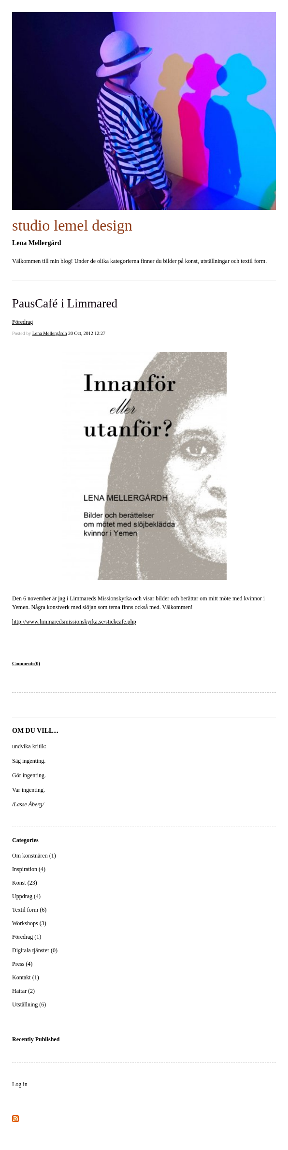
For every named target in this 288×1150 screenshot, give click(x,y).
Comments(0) (26, 663)
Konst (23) (24, 882)
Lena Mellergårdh (49, 333)
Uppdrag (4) (26, 896)
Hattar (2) (23, 991)
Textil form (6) (29, 909)
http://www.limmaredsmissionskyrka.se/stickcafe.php (74, 621)
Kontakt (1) (25, 977)
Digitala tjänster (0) (35, 950)
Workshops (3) (29, 923)
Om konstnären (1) (34, 855)
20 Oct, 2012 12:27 (86, 333)
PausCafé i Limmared (64, 303)
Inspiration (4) (28, 869)
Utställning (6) (29, 1004)
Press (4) (22, 964)
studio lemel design (72, 225)
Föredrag (22, 322)
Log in (20, 1084)
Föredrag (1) (26, 936)
